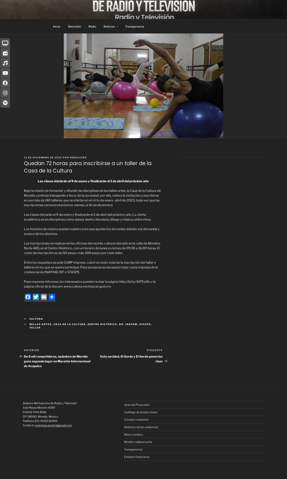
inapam (132, 324)
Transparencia (134, 26)
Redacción (78, 157)
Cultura (36, 318)
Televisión (74, 26)
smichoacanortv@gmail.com (53, 425)
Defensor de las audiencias (141, 427)
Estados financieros (136, 456)
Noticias (111, 26)
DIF (121, 324)
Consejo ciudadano (136, 419)
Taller (35, 327)
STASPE (145, 324)
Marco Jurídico (133, 434)
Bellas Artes (40, 324)
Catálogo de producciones (140, 412)
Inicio (56, 26)
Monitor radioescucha (138, 442)
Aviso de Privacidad (136, 404)
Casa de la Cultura (70, 324)
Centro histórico (102, 324)
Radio (92, 26)
